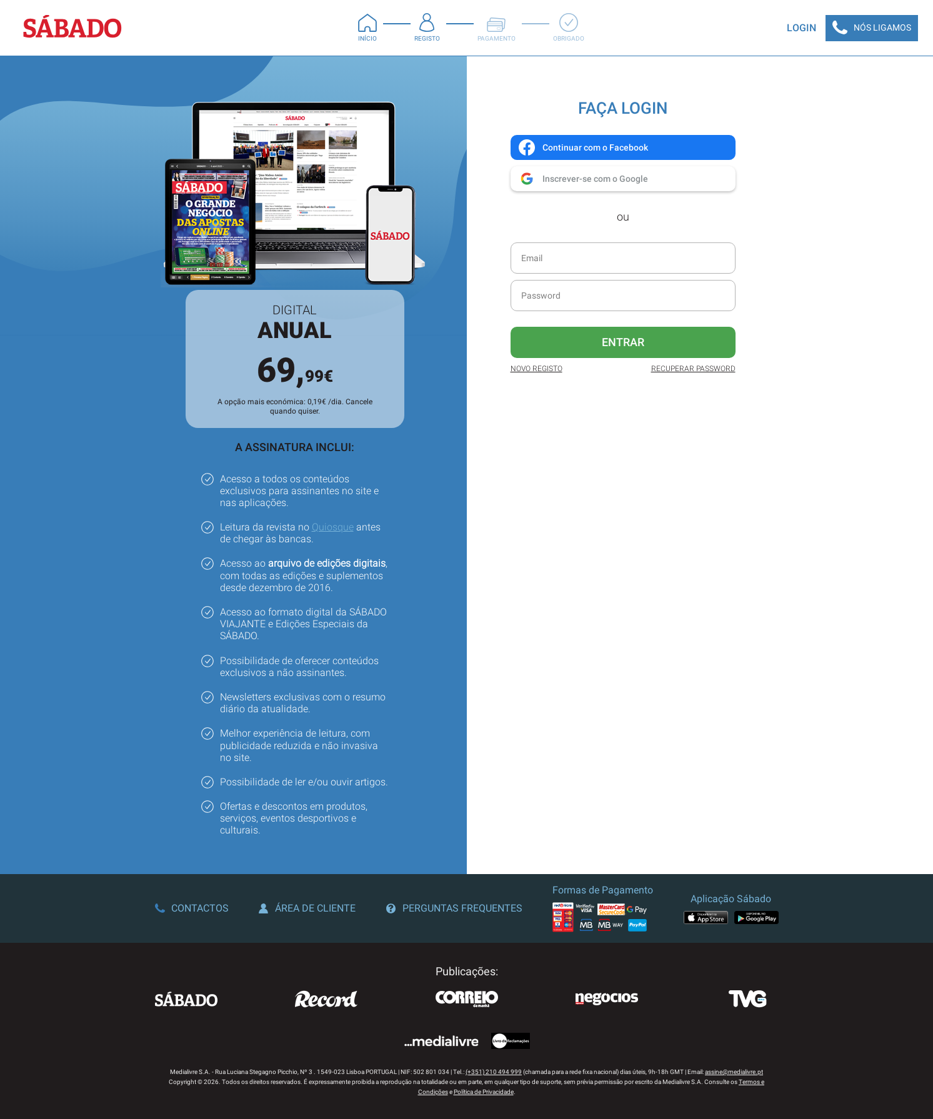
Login (801, 28)
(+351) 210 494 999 (494, 1071)
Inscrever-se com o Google (582, 178)
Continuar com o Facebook (582, 147)
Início (367, 27)
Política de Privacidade (484, 1091)
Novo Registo (536, 368)
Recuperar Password (693, 368)
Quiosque (333, 527)
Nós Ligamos (871, 28)
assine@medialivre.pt (734, 1071)
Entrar (623, 342)
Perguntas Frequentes (454, 908)
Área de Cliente (307, 908)
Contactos (192, 908)
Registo (427, 27)
